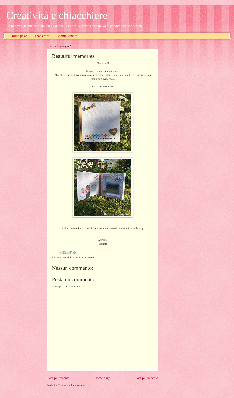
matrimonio (88, 257)
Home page (19, 36)
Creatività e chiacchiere (56, 15)
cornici (65, 257)
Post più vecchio (146, 378)
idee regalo (75, 257)
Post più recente (58, 378)
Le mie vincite (67, 36)
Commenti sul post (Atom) (71, 385)
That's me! (41, 36)
